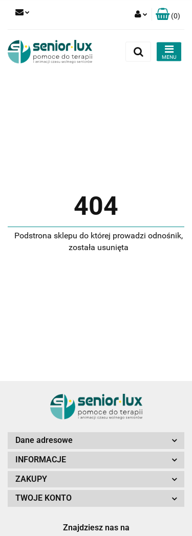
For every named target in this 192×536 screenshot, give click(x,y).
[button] (168, 14)
